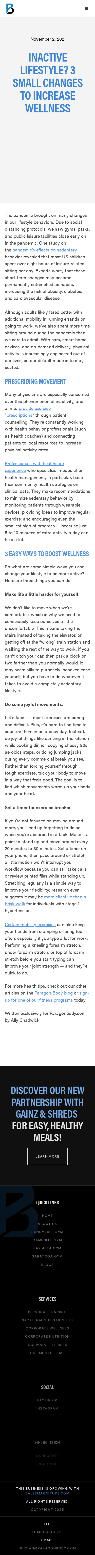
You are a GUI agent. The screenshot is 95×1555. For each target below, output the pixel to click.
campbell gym (47, 1240)
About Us (47, 1223)
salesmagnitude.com (47, 1493)
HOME (47, 1215)
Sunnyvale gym (47, 1232)
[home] (10, 8)
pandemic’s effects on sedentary (44, 249)
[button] (86, 8)
